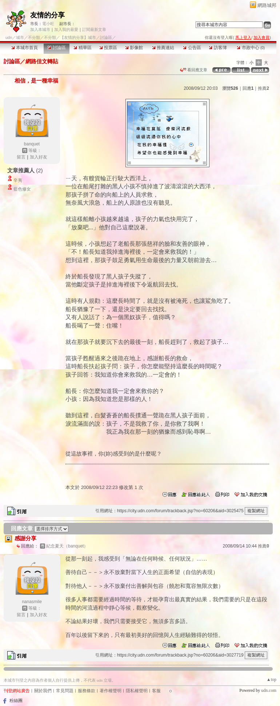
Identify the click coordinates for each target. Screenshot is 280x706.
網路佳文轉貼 (41, 61)
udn (8, 37)
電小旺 (48, 23)
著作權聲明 (110, 690)
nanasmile (32, 601)
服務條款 (86, 690)
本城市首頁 (24, 47)
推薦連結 (163, 47)
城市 (20, 37)
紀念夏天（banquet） (67, 546)
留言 (21, 157)
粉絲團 (16, 700)
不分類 (34, 37)
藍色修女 (22, 189)
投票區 (108, 47)
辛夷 (17, 180)
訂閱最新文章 (94, 29)
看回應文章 (193, 70)
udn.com (268, 690)
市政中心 (251, 47)
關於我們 (43, 690)
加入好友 (38, 157)
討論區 (56, 47)
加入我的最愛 (66, 29)
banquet (32, 144)
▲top (271, 679)
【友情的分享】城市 (78, 37)
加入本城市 (40, 29)
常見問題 (64, 690)
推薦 (263, 88)
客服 (156, 690)
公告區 (192, 47)
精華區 (82, 47)
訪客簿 (218, 47)
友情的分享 (47, 15)
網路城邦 (266, 5)
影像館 (134, 47)
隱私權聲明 (137, 690)
